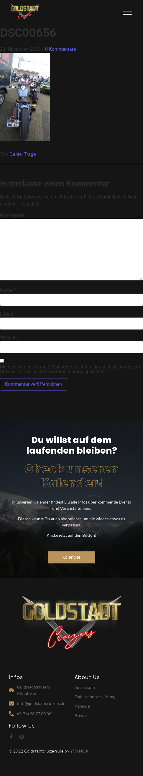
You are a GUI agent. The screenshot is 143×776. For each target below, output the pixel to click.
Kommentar (12, 215)
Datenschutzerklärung (95, 696)
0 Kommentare (60, 49)
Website (8, 337)
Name (8, 290)
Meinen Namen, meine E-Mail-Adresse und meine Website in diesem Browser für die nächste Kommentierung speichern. (70, 369)
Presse (81, 715)
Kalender (83, 705)
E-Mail (8, 314)
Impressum (85, 687)
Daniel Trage (22, 154)
